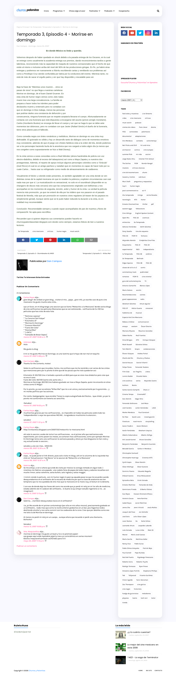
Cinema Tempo (128, 394)
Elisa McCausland (143, 476)
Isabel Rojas (126, 503)
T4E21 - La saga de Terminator (142, 657)
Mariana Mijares (128, 331)
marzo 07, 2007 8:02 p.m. (35, 405)
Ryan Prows (143, 566)
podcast (138, 123)
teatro (134, 598)
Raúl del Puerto (128, 557)
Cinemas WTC (147, 458)
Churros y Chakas (143, 358)
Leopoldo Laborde (145, 526)
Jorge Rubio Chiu (128, 159)
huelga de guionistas (130, 593)
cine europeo (148, 150)
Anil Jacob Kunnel (129, 440)
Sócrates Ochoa (141, 344)
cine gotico (141, 584)
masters (125, 168)
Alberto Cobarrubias (129, 435)
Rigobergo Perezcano (145, 557)
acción (138, 290)
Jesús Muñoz (152, 507)
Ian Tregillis (137, 372)
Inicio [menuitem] (46, 11)
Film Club (125, 372)
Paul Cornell (126, 553)
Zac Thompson (128, 584)
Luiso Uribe (140, 530)
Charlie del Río (127, 358)
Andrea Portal (143, 354)
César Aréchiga (128, 467)
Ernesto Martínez (128, 485)
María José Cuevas (138, 535)
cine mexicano (38, 231)
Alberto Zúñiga (146, 435)
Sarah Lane (136, 417)
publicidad (144, 272)
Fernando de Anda (145, 485)
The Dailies (126, 163)
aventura (145, 218)
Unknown (28, 342)
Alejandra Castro (150, 381)
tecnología (126, 200)
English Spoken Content (144, 213)
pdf (152, 204)
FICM (136, 163)
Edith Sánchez (145, 227)
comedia (139, 141)
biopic (137, 349)
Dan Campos (22, 46)
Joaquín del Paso (128, 512)
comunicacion (143, 322)
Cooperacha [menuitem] (124, 11)
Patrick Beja (147, 548)
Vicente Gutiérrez (146, 575)
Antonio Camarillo (129, 286)
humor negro (61, 231)
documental (126, 136)
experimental (127, 249)
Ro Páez (125, 417)
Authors (125, 385)
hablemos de (127, 313)
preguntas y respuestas (143, 181)
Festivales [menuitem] (93, 11)
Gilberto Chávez (146, 489)
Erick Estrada (143, 480)
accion (148, 154)
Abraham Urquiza (145, 430)
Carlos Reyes (29, 297)
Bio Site (149, 670)
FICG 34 (147, 245)
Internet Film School (146, 159)
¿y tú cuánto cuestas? (138, 632)
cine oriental (146, 277)
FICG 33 (125, 236)
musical (139, 313)
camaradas (133, 132)
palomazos (146, 132)
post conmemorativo (130, 191)
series (138, 381)
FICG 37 (125, 308)
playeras (125, 598)
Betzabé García (128, 449)
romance (125, 277)
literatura (126, 421)
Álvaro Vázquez (128, 354)
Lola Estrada (127, 530)
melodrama (146, 593)
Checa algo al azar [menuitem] (77, 11)
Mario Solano (127, 290)
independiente (148, 249)
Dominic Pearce (128, 471)
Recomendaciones (129, 295)
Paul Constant (143, 412)
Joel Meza (144, 403)
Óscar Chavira (146, 326)
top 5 (124, 186)
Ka (137, 521)
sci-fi (144, 191)
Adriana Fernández (129, 227)
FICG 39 (149, 263)
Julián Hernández (141, 408)
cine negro (126, 589)
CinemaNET (141, 394)
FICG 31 (137, 245)
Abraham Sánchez (129, 304)
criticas (50, 231)
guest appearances (129, 299)
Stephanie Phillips (150, 571)
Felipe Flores (127, 367)
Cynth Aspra (126, 462)
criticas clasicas (138, 168)
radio (142, 299)
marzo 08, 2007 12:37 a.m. (35, 460)
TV (145, 281)
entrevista (126, 222)
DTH (137, 340)
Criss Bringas (127, 340)
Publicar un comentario (27, 546)
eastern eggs (127, 209)
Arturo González (145, 440)
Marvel (124, 535)
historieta (137, 589)
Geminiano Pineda (129, 489)
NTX (135, 200)
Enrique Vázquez (149, 340)
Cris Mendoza (127, 141)
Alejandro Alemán (129, 240)
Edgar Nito (139, 399)
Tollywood (132, 575)
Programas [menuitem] (58, 11)
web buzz (142, 177)
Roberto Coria (127, 562)
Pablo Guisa (139, 544)
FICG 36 (139, 254)
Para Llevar (143, 127)
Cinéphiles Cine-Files (147, 240)
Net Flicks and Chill (129, 145)
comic (143, 267)
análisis (149, 254)
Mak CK (150, 530)
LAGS (154, 408)
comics (137, 150)
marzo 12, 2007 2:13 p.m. (34, 493)
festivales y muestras (130, 114)
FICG (124, 132)
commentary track (129, 272)
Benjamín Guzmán (148, 444)
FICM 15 (135, 277)
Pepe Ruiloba (140, 553)
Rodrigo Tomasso (128, 566)
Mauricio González (145, 331)
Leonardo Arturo (128, 526)
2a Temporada (127, 258)
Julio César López (139, 517)
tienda (124, 603)
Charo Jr (146, 390)
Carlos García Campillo (131, 390)
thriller (144, 204)
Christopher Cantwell (130, 453)
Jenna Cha (126, 507)
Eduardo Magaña (144, 471)
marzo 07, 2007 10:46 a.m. (35, 337)
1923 (137, 249)
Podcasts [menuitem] (108, 11)
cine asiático (127, 381)
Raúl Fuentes (140, 335)
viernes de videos (128, 127)
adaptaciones (140, 136)
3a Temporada (36, 27)
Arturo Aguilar (145, 304)
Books (134, 385)
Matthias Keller (141, 539)
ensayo (125, 326)
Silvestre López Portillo (131, 571)
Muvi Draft (126, 181)
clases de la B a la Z (129, 267)
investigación (149, 417)
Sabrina (27, 465)
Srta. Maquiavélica (32, 531)
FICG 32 (136, 218)
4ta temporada (128, 195)
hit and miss (145, 145)
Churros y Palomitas (37, 671)
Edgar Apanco (127, 263)
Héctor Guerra (137, 308)
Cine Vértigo (127, 213)
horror (143, 200)
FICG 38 (139, 263)
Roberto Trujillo (142, 562)
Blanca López (145, 286)
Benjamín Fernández (130, 444)
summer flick (127, 154)
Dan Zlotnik (126, 399)
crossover (149, 308)
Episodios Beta (128, 480)
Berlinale (140, 258)
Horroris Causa (128, 498)
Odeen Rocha (127, 335)
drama (153, 127)
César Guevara (142, 467)
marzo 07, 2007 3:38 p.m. (35, 356)
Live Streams (147, 114)
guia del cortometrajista (131, 281)
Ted (123, 575)
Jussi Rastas (127, 521)
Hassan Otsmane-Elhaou (143, 494)
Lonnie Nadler (127, 376)
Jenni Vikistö (139, 507)
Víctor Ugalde (127, 580)
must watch (74, 231)
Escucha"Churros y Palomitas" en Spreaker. (139, 82)
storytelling (149, 421)
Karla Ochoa (145, 521)
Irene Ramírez (142, 498)
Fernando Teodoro (142, 367)
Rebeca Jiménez (128, 322)
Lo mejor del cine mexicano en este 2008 (142, 646)
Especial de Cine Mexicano (132, 317)
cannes (142, 295)
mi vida (139, 154)
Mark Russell (127, 344)
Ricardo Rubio (141, 376)
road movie (137, 421)
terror (153, 598)
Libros (147, 372)
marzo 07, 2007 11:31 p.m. (34, 422)
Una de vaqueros (142, 231)
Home (140, 670)
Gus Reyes (126, 494)
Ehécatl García (127, 476)
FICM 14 (134, 236)
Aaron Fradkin (127, 426)
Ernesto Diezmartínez (130, 204)
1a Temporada (127, 254)
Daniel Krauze (127, 363)
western (134, 326)
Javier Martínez (141, 503)
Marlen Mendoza (128, 412)
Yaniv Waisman (142, 580)
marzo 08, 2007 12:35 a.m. (35, 448)
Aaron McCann (142, 426)
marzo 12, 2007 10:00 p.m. (35, 526)
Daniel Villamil (141, 363)
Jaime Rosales (151, 195)
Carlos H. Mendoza (144, 449)
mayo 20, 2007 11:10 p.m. (34, 541)
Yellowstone (140, 209)
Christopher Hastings (130, 458)
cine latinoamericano (130, 172)
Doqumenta (126, 245)
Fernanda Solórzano (129, 403)
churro (144, 172)
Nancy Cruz (126, 544)
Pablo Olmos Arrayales (130, 548)
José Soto (126, 517)
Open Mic (125, 218)
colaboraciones (149, 349)
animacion (126, 150)
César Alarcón (140, 462)
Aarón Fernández (128, 430)
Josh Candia (127, 408)
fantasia (144, 236)
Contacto (158, 670)
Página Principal (23, 27)
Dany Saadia (127, 231)
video (124, 118)
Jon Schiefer (143, 512)
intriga (140, 195)
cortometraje (151, 141)
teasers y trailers (128, 177)
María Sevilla (127, 539)
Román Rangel (147, 163)
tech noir (144, 598)
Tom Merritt (126, 349)
